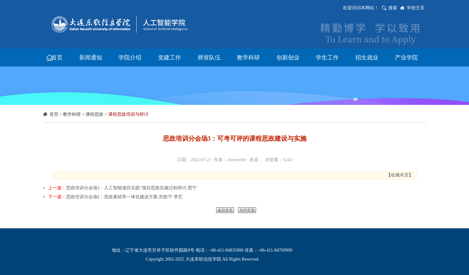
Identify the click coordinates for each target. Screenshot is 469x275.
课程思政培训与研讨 (128, 114)
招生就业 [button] (366, 57)
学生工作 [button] (327, 57)
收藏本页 (400, 175)
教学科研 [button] (248, 57)
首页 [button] (57, 57)
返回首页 (225, 210)
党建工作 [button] (169, 57)
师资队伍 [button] (209, 57)
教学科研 (72, 114)
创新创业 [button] (287, 57)
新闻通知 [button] (90, 57)
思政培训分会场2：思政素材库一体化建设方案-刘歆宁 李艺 (124, 196)
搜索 (392, 7)
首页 (53, 114)
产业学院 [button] (406, 57)
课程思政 (94, 114)
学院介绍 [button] (129, 57)
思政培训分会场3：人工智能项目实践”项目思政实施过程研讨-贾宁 (131, 187)
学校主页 (416, 7)
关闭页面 (247, 210)
